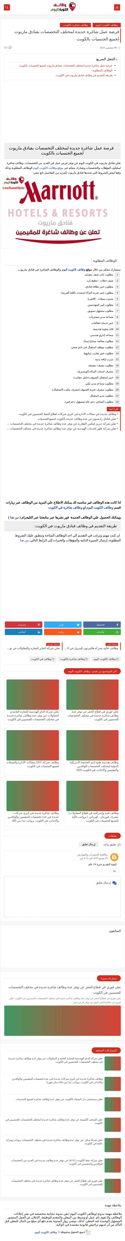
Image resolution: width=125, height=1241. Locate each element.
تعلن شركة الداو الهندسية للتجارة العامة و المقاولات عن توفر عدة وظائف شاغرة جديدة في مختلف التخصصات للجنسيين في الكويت (33, 715)
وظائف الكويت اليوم (107, 24)
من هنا (14, 517)
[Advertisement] (62, 111)
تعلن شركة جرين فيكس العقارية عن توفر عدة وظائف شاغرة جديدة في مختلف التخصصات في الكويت (61, 423)
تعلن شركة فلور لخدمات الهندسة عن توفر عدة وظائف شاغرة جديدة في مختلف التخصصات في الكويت (61, 428)
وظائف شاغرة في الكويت (65, 507)
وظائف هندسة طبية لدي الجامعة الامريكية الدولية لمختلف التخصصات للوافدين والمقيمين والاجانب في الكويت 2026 (94, 766)
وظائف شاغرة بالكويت (75, 24)
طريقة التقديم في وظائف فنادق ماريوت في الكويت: (84, 75)
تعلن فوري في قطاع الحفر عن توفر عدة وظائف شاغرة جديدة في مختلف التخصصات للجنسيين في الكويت (93, 715)
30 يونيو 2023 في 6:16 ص (94, 858)
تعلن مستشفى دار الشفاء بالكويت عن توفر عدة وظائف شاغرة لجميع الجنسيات (59, 1099)
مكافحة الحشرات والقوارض (92, 854)
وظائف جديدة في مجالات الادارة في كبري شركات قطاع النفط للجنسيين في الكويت (67, 414)
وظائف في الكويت (42, 658)
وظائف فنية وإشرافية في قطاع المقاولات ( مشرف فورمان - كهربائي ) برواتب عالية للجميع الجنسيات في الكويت (93, 817)
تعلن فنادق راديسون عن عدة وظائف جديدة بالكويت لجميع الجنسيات (77, 418)
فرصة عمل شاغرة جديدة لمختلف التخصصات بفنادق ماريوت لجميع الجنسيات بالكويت (65, 65)
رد (114, 870)
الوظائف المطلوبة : (101, 70)
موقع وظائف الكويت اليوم (47, 167)
